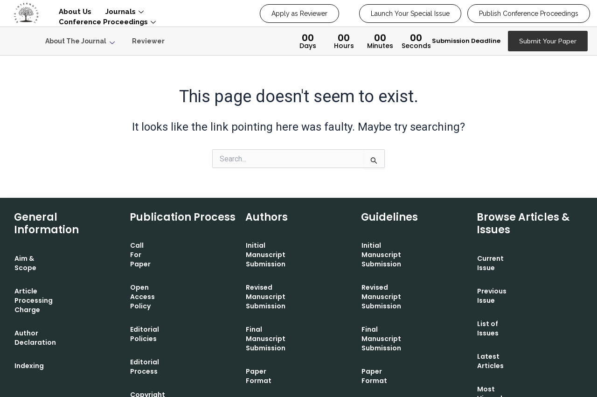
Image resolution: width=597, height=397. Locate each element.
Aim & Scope (35, 258)
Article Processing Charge (59, 281)
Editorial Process (159, 315)
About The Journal (80, 41)
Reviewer (148, 41)
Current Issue (500, 258)
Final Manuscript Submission (295, 301)
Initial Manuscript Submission (296, 246)
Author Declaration (47, 305)
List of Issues (499, 305)
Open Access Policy (163, 269)
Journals (124, 11)
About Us (75, 11)
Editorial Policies (158, 292)
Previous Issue (501, 281)
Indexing (29, 328)
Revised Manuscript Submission (279, 274)
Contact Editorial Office (287, 348)
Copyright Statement (167, 339)
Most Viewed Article (511, 351)
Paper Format (269, 325)
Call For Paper (154, 246)
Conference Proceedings (107, 22)
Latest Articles (502, 328)
